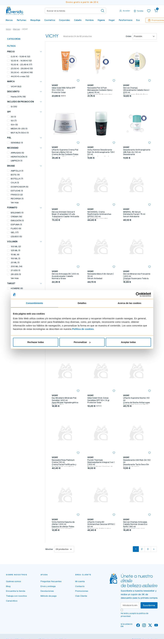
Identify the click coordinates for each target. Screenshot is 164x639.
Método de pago (49, 595)
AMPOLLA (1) (17, 170)
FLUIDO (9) (16, 228)
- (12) (20, 56)
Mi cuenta (80, 581)
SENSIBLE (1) (17, 142)
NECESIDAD (12, 148)
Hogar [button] (112, 20)
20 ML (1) (15, 262)
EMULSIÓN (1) (17, 220)
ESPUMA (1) (16, 224)
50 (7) (14, 120)
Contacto (80, 586)
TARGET (11, 283)
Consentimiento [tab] (34, 303)
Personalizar (82, 342)
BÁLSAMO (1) (17, 212)
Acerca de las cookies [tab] (129, 303)
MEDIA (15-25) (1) (19, 128)
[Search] (75, 11)
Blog (8, 586)
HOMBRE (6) (17, 288)
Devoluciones (47, 591)
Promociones (81, 591)
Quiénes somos (13, 581)
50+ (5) (14, 124)
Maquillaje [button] (35, 20)
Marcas (9, 20)
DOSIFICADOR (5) (19, 186)
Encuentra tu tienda (15, 591)
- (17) (21, 64)
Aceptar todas (128, 342)
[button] (156, 11)
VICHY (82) (16, 86)
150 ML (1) (15, 258)
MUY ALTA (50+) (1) (20, 132)
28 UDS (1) (16, 274)
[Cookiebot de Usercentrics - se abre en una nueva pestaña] (137, 294)
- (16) (22, 72)
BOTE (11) (15, 174)
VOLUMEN (12, 241)
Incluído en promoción (20, 102)
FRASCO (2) (17, 194)
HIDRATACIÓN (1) (19, 156)
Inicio (8, 29)
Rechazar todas (35, 342)
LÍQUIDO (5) (16, 236)
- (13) (22, 68)
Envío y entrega (48, 586)
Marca (11, 81)
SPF (9, 112)
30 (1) (13, 116)
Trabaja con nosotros (16, 595)
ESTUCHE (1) (17, 190)
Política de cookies (83, 329)
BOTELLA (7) (17, 178)
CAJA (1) (15, 182)
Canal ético (11, 600)
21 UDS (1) (15, 270)
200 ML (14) (16, 266)
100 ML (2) (16, 246)
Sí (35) (14, 106)
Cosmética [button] (49, 20)
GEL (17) (15, 232)
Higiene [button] (101, 20)
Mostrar (49, 549)
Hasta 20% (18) (18, 96)
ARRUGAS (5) (17, 152)
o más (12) (20, 76)
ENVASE (11, 166)
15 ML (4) (15, 254)
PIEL (9, 138)
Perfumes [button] (21, 20)
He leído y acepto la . (134, 615)
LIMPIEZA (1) (16, 160)
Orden (128, 36)
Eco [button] (138, 20)
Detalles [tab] (82, 303)
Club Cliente (81, 595)
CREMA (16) (16, 216)
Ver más (15, 202)
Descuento (13, 91)
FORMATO (12, 207)
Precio (11, 51)
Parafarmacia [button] (125, 20)
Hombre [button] (89, 20)
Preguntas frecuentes (51, 581)
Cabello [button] (78, 20)
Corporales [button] (64, 20)
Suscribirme (149, 605)
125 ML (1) (15, 250)
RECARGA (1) (17, 198)
